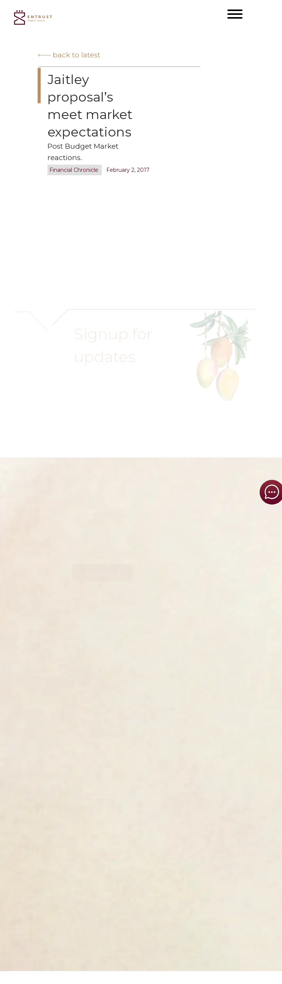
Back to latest (69, 55)
